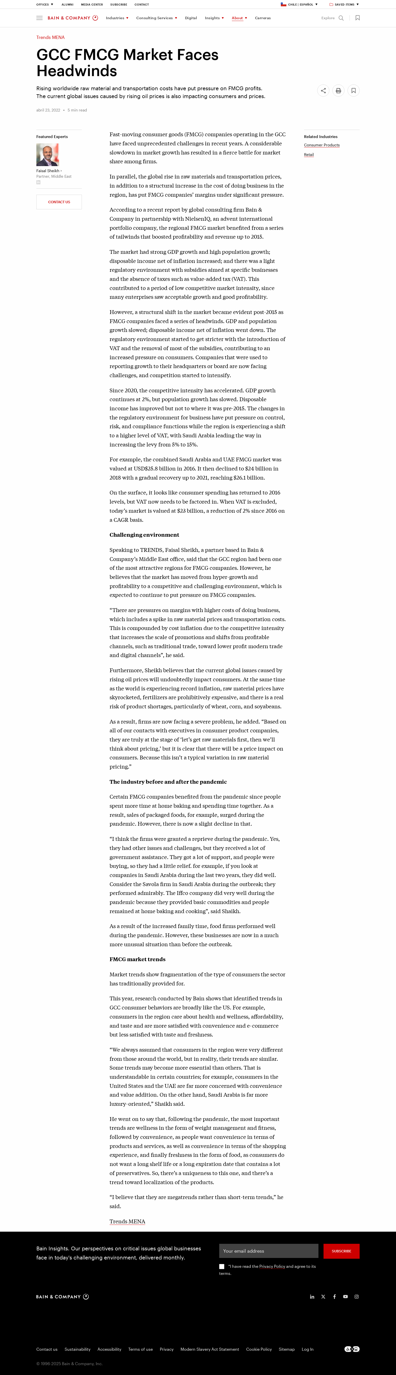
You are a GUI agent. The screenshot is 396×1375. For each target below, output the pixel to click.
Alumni (67, 4)
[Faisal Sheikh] (47, 154)
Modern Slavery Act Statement (210, 1349)
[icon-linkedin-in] (312, 1297)
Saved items (342, 4)
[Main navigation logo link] (73, 18)
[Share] (323, 90)
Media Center (92, 4)
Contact (142, 4)
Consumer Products (322, 145)
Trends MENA (127, 1221)
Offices (42, 4)
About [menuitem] (237, 18)
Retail (309, 154)
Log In (308, 1349)
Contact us (47, 1349)
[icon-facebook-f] (334, 1297)
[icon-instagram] (357, 1297)
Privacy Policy (272, 1266)
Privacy (167, 1349)
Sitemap (287, 1349)
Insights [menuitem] (212, 18)
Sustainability (77, 1349)
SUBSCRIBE (341, 1251)
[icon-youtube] (345, 1297)
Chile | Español (297, 4)
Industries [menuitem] (115, 18)
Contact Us (59, 202)
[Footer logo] (352, 1349)
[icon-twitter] (323, 1297)
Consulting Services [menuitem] (154, 18)
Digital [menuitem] (191, 18)
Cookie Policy (259, 1349)
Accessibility (109, 1349)
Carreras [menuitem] (263, 18)
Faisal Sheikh (47, 170)
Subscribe (118, 4)
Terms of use (140, 1349)
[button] (39, 17)
